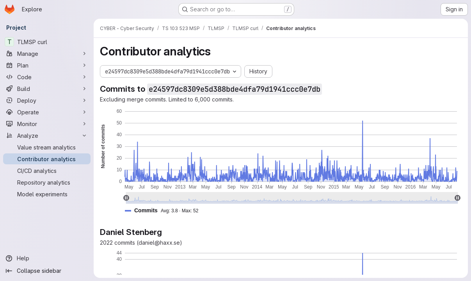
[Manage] (47, 53)
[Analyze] (47, 135)
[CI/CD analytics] (47, 170)
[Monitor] (47, 123)
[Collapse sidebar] (47, 270)
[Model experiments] (47, 194)
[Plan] (47, 65)
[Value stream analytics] (47, 147)
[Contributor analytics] (47, 158)
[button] (164, 210)
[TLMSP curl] (47, 41)
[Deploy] (47, 100)
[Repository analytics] (47, 182)
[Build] (47, 88)
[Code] (47, 76)
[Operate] (47, 112)
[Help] (47, 258)
